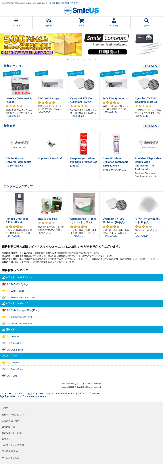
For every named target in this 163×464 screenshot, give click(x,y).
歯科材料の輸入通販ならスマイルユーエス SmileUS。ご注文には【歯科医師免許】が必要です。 (41, 3)
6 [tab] (95, 59)
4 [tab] (84, 59)
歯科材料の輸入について (14, 414)
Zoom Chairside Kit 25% (22, 297)
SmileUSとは (8, 427)
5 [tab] (90, 59)
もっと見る (151, 66)
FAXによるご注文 (10, 457)
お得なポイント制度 (12, 433)
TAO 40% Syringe (19, 284)
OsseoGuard (17, 369)
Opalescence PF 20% (21, 323)
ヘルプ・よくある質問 (13, 445)
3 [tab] (79, 59)
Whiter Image (17, 291)
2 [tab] (73, 59)
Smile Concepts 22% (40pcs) (25, 310)
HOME (5, 408)
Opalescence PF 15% (21, 317)
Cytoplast (15, 362)
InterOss (15, 336)
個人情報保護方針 (10, 451)
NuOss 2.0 (16, 343)
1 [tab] (68, 59)
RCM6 (14, 376)
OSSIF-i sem (17, 350)
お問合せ (6, 439)
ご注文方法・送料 (10, 420)
